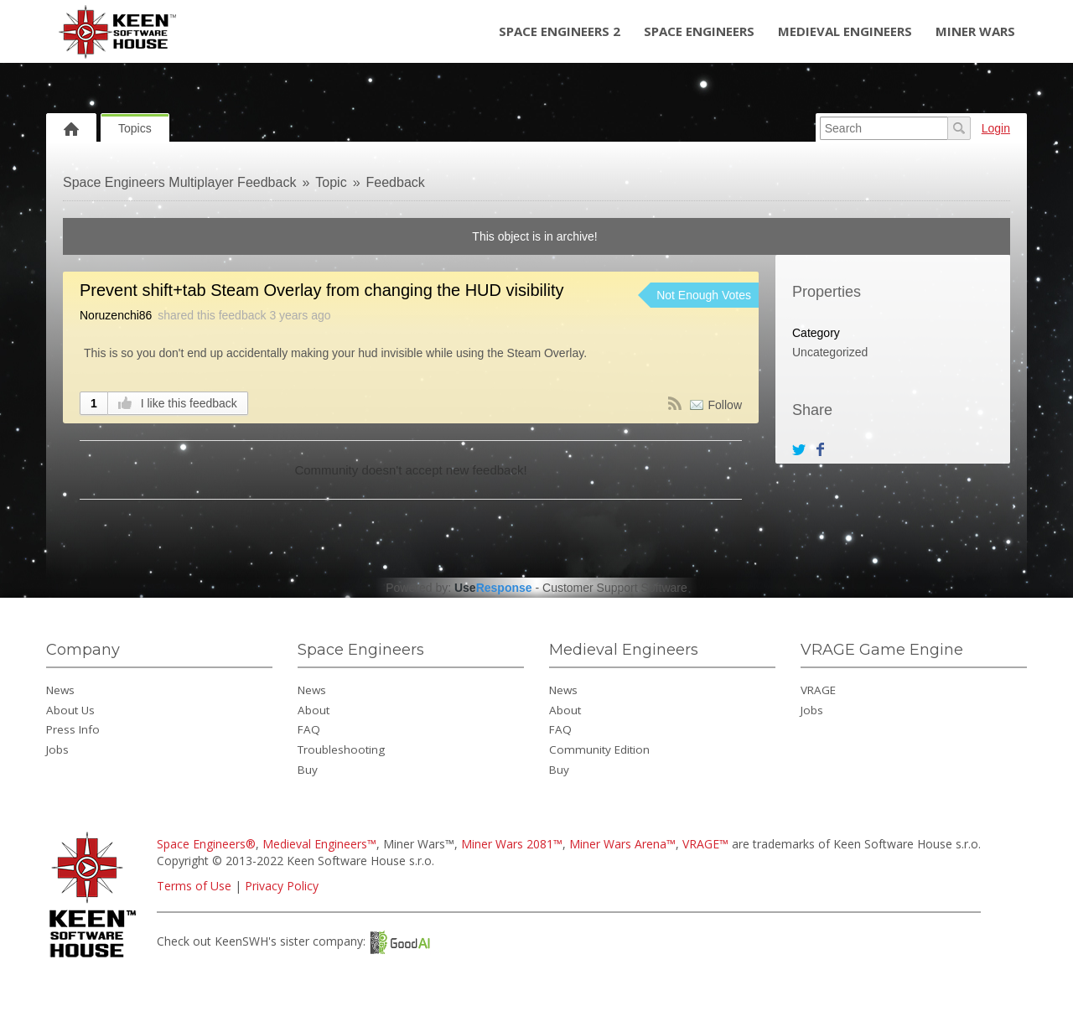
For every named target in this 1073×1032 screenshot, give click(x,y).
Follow (725, 405)
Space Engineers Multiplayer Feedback (179, 182)
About (313, 710)
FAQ (309, 729)
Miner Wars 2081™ (511, 844)
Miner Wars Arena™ (622, 844)
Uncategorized (830, 352)
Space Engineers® (206, 844)
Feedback (395, 182)
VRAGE (818, 690)
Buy (308, 769)
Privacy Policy (282, 886)
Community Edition (599, 749)
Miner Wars (975, 31)
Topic (330, 182)
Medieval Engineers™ (319, 844)
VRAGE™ (705, 844)
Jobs (57, 749)
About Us (70, 710)
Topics (135, 128)
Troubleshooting (341, 749)
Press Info (73, 729)
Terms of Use (194, 886)
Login (996, 128)
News (60, 690)
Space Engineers (699, 31)
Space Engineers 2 (559, 31)
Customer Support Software (614, 588)
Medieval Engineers (845, 31)
